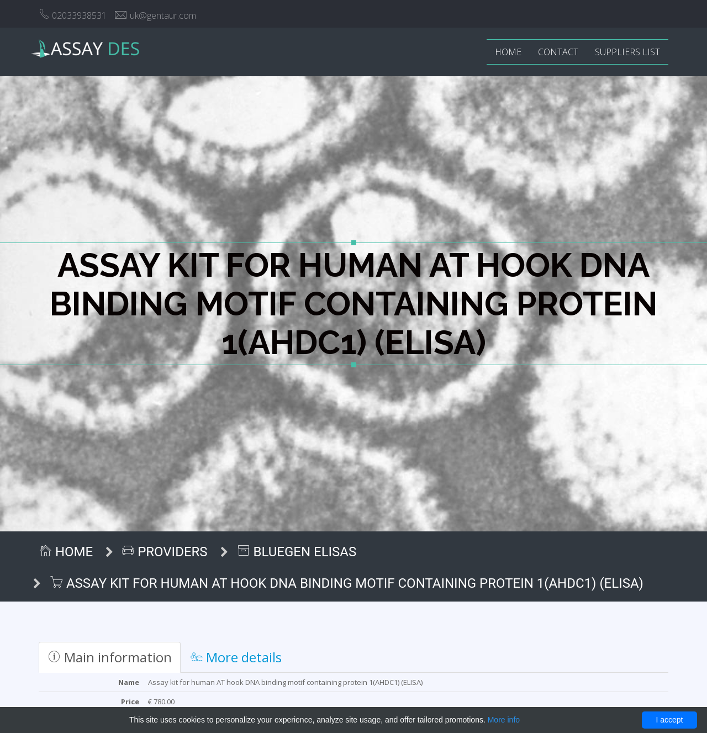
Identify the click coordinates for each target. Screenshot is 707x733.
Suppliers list (627, 52)
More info (504, 719)
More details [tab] (236, 657)
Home (508, 52)
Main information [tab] (110, 657)
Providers (164, 552)
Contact (558, 52)
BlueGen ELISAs (297, 552)
